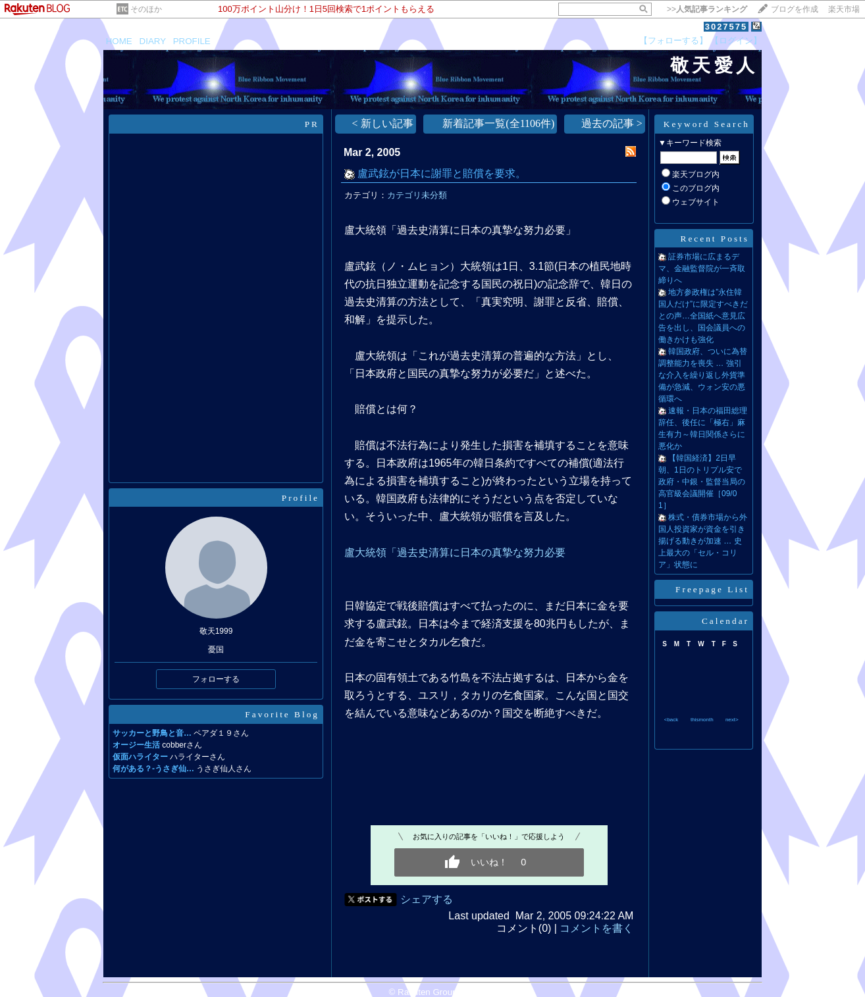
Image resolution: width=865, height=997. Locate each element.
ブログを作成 (794, 9)
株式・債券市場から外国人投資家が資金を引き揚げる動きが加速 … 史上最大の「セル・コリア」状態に (702, 541)
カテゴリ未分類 (417, 195)
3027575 (726, 27)
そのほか (146, 9)
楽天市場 (844, 9)
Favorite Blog (282, 714)
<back (671, 720)
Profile (300, 498)
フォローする (216, 679)
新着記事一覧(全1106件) (498, 123)
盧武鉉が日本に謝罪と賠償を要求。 (441, 173)
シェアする (426, 899)
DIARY (153, 41)
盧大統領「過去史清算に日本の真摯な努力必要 (454, 552)
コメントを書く (596, 928)
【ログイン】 (736, 40)
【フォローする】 (673, 40)
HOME (119, 41)
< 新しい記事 (382, 123)
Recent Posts (715, 238)
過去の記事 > (611, 123)
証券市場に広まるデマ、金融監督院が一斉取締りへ (701, 268)
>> (707, 9)
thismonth (702, 720)
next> (732, 720)
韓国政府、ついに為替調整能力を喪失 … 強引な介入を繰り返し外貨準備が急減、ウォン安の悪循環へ (702, 375)
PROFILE (192, 41)
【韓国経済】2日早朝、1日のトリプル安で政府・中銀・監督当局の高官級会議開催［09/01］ (701, 481)
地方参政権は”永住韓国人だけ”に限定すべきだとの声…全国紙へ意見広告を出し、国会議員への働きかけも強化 (703, 316)
